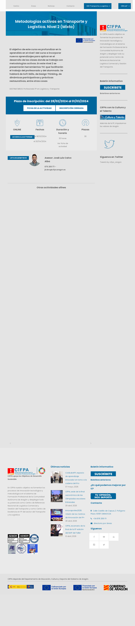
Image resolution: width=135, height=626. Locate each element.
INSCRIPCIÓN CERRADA (71, 108)
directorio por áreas (103, 555)
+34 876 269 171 (99, 550)
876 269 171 (49, 166)
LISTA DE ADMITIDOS (18, 158)
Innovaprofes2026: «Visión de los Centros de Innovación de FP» (75, 545)
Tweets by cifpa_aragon (111, 162)
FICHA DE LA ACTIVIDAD (39, 108)
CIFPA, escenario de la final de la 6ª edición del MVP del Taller (75, 561)
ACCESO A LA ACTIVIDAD (22, 137)
